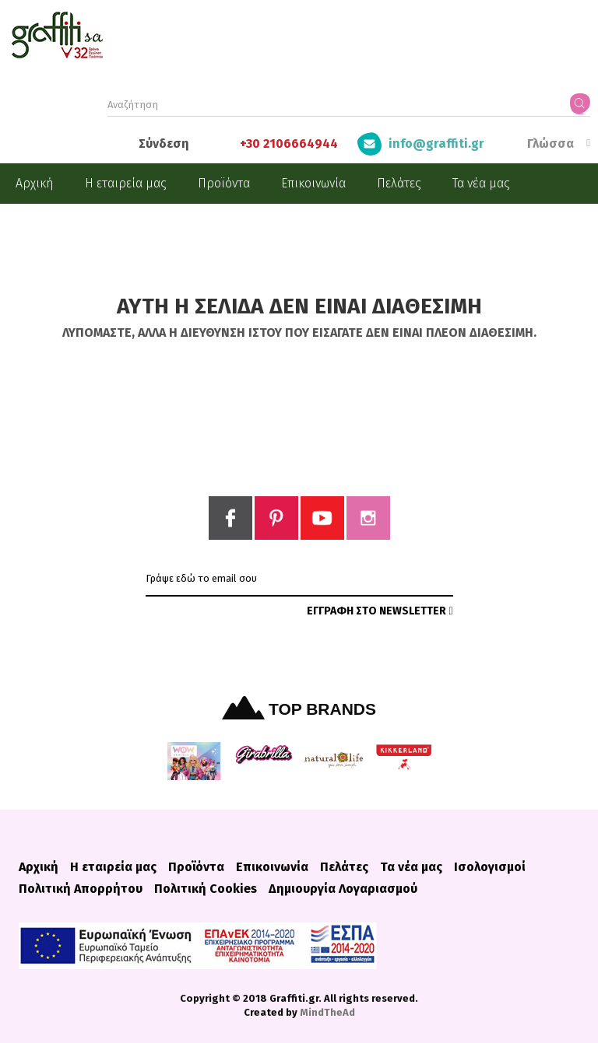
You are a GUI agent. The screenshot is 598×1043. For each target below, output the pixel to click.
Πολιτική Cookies (205, 889)
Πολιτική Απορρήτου (80, 889)
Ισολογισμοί (490, 867)
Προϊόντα (224, 183)
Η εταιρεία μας (126, 183)
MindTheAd (327, 1012)
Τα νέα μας (481, 183)
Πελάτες (399, 183)
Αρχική (35, 183)
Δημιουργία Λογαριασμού (343, 889)
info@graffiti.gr (436, 143)
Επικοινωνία (313, 183)
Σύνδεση (164, 143)
